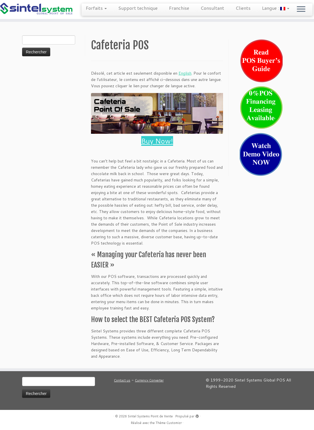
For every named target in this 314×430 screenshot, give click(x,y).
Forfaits (96, 8)
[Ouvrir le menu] (301, 9)
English (185, 73)
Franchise (179, 8)
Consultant (212, 8)
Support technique (138, 8)
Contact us (122, 380)
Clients (243, 8)
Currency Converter (149, 380)
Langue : (275, 8)
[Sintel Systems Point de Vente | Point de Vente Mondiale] (36, 9)
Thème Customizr (169, 423)
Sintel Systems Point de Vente (150, 416)
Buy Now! (157, 141)
